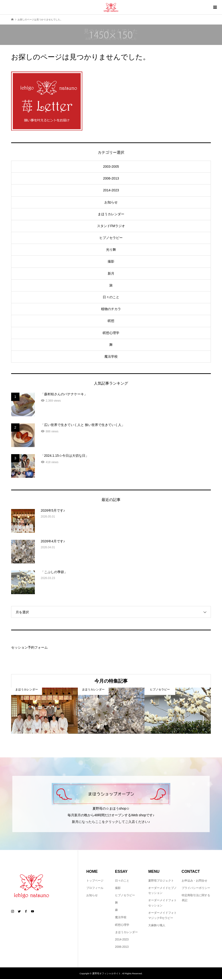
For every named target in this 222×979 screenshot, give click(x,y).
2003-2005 (111, 166)
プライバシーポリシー (196, 888)
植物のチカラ (111, 309)
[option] (44, 711)
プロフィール (94, 888)
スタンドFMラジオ (111, 226)
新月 (111, 273)
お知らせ (111, 202)
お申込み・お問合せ (194, 880)
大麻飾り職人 (156, 925)
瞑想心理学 (111, 333)
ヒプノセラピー (111, 238)
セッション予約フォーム (29, 647)
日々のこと (111, 297)
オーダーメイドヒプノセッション (162, 890)
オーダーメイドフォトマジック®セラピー (162, 915)
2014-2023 (111, 190)
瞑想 (111, 321)
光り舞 (111, 249)
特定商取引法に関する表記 (196, 898)
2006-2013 (111, 178)
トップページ (94, 880)
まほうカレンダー (111, 214)
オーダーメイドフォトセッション (162, 903)
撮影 (111, 261)
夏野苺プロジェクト (161, 880)
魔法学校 (111, 356)
